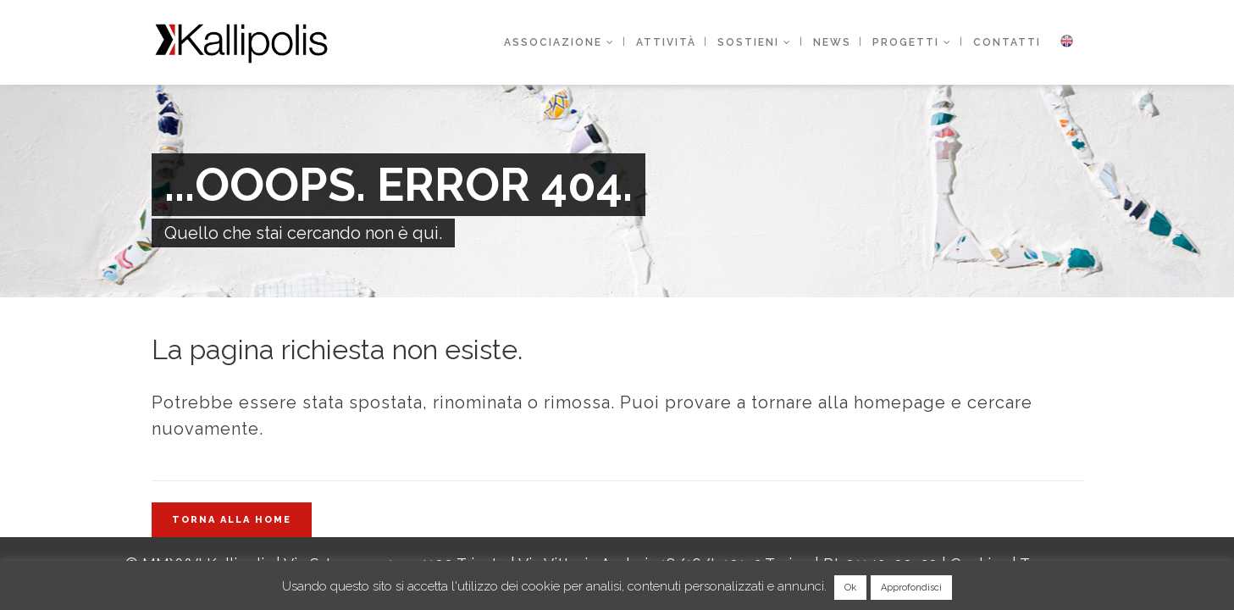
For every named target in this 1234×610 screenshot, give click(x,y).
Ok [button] (850, 587)
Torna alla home (231, 519)
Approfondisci (911, 587)
